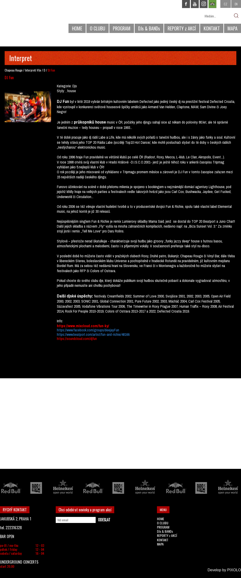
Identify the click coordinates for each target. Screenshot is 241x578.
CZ (225, 3)
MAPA (233, 28)
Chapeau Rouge (14, 70)
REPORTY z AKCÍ (182, 28)
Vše (39, 70)
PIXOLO (234, 570)
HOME (77, 28)
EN (236, 3)
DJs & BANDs (149, 28)
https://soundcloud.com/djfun (77, 338)
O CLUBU (97, 28)
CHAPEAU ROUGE (25, 18)
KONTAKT (212, 28)
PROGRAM (121, 28)
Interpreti (30, 70)
